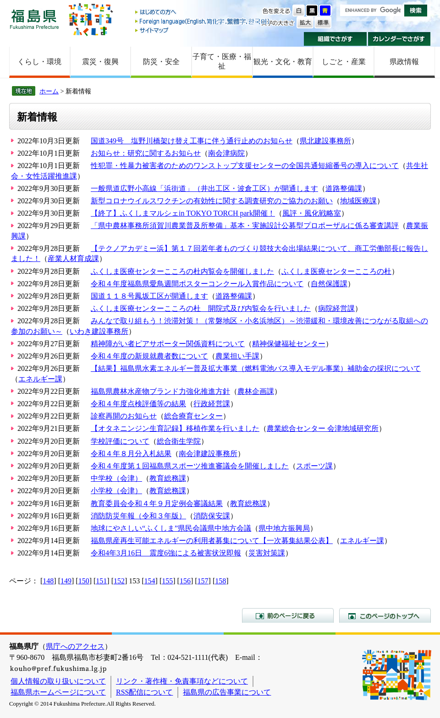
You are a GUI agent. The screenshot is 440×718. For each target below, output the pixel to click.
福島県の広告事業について (227, 692)
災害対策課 (266, 553)
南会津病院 (226, 153)
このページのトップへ (385, 615)
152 (119, 581)
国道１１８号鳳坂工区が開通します (149, 296)
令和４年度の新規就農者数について (149, 356)
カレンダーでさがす (399, 39)
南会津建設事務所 (208, 453)
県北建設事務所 (325, 141)
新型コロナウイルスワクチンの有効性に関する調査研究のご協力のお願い (212, 201)
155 (167, 581)
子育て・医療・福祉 (221, 61)
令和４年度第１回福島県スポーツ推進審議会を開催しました (190, 466)
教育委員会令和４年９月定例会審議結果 (157, 503)
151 (101, 581)
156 (185, 581)
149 (66, 581)
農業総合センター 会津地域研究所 (323, 428)
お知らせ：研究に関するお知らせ (146, 153)
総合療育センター (193, 416)
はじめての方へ (203, 12)
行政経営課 (211, 404)
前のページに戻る (288, 615)
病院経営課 (336, 308)
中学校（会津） (116, 478)
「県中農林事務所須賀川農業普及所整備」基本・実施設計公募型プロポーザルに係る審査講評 (245, 225)
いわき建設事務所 (99, 331)
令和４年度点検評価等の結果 (138, 404)
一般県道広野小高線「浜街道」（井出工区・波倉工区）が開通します (204, 188)
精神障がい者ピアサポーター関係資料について (168, 344)
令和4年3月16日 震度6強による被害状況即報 (166, 553)
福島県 (34, 19)
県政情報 (404, 61)
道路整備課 (343, 188)
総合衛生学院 (179, 441)
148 (48, 581)
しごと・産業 (344, 61)
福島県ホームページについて (58, 692)
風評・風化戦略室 (311, 213)
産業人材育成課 (73, 258)
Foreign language (203, 21)
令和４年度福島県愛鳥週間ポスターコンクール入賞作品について (197, 284)
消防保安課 (211, 516)
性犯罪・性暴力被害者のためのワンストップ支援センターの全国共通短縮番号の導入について (245, 165)
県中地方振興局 (284, 528)
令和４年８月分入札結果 (131, 453)
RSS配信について (144, 692)
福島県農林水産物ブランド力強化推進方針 (160, 391)
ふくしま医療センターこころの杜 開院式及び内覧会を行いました (201, 308)
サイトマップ (203, 30)
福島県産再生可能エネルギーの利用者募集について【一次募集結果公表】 (212, 540)
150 (83, 581)
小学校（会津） (116, 491)
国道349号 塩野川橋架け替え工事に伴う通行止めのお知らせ (191, 141)
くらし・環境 (39, 61)
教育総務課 (167, 478)
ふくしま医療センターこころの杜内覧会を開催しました (182, 271)
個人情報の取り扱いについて (58, 681)
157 (203, 581)
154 (149, 581)
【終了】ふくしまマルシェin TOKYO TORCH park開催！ (183, 213)
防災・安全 (161, 61)
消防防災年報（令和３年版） (138, 516)
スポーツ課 (314, 466)
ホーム (49, 91)
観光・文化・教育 (282, 61)
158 (220, 581)
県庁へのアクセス (75, 646)
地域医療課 (358, 201)
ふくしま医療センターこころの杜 (336, 271)
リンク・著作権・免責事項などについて (182, 681)
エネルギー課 (40, 379)
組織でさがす (335, 39)
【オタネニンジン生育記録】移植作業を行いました (175, 428)
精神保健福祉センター (288, 344)
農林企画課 (255, 391)
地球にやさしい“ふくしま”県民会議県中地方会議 (171, 528)
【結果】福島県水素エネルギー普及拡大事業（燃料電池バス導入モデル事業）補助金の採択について (256, 368)
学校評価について (120, 441)
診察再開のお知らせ (124, 416)
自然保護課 (329, 284)
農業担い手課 (237, 356)
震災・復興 (100, 61)
